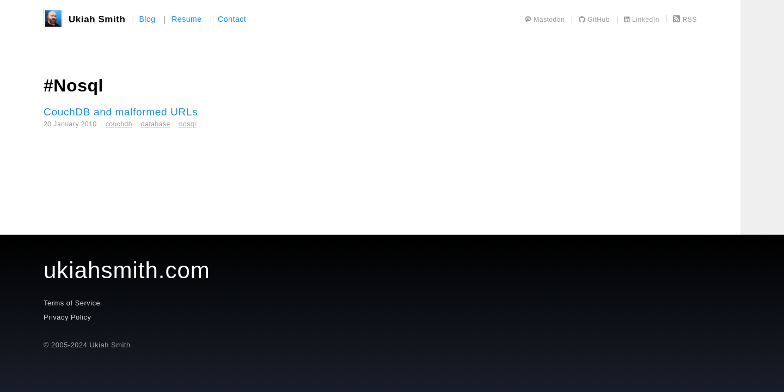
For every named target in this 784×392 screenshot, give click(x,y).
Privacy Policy (67, 317)
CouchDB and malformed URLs (121, 112)
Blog (147, 19)
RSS (685, 19)
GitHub (594, 19)
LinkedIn (641, 19)
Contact (232, 19)
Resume (186, 19)
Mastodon (545, 19)
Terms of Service (72, 303)
